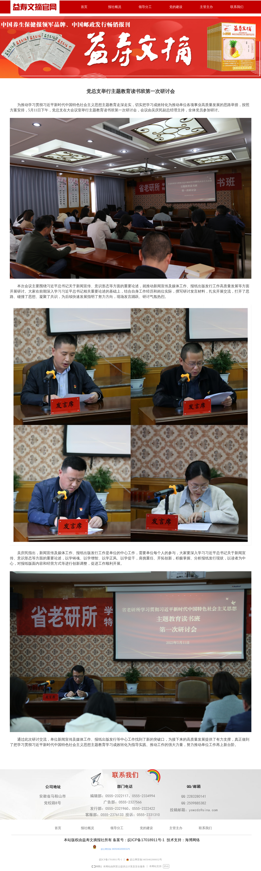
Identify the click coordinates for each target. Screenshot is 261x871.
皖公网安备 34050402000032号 (115, 849)
